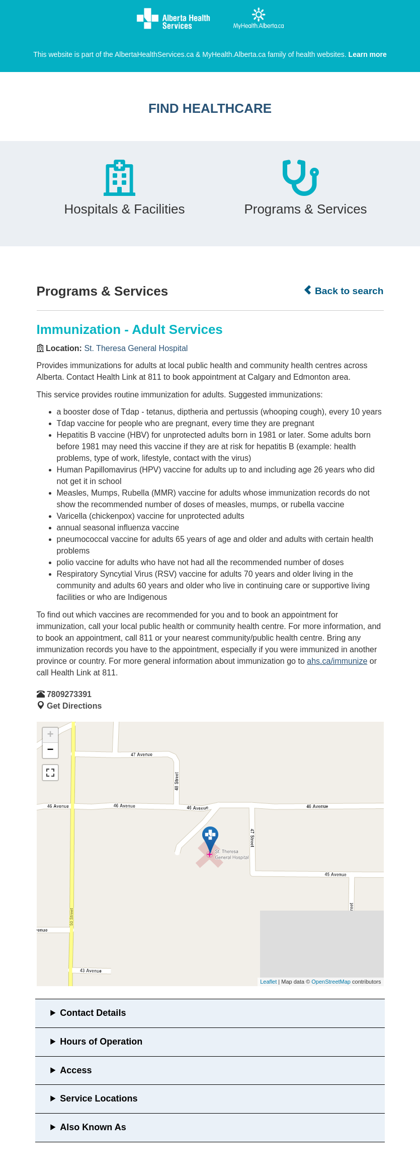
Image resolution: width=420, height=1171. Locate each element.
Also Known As (93, 1127)
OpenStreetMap (331, 982)
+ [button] (50, 735)
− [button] (50, 750)
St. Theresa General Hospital (136, 348)
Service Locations (98, 1098)
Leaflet (268, 982)
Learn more (368, 54)
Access (76, 1070)
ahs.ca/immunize (337, 661)
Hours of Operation (101, 1042)
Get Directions (74, 706)
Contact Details (93, 1013)
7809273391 (69, 694)
